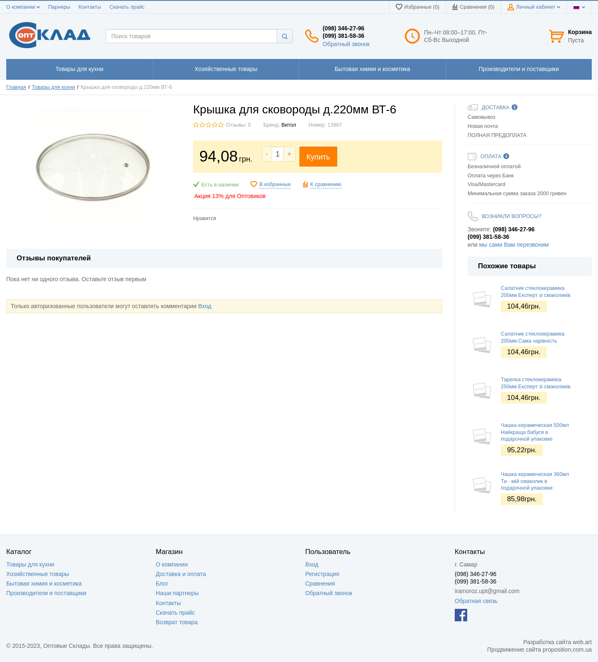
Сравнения (320, 583)
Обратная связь (476, 601)
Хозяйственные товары (37, 574)
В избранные (275, 184)
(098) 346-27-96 (343, 28)
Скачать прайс (127, 7)
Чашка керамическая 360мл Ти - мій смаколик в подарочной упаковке (535, 481)
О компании (23, 7)
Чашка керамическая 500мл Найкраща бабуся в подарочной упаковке (535, 432)
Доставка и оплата (181, 574)
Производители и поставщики (46, 593)
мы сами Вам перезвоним (514, 244)
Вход (204, 306)
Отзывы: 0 (238, 125)
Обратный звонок (346, 44)
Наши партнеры (177, 593)
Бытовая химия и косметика (44, 583)
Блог (162, 583)
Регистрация (322, 574)
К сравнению (325, 184)
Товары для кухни (30, 564)
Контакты (89, 7)
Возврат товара (177, 622)
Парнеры (59, 7)
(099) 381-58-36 (343, 35)
